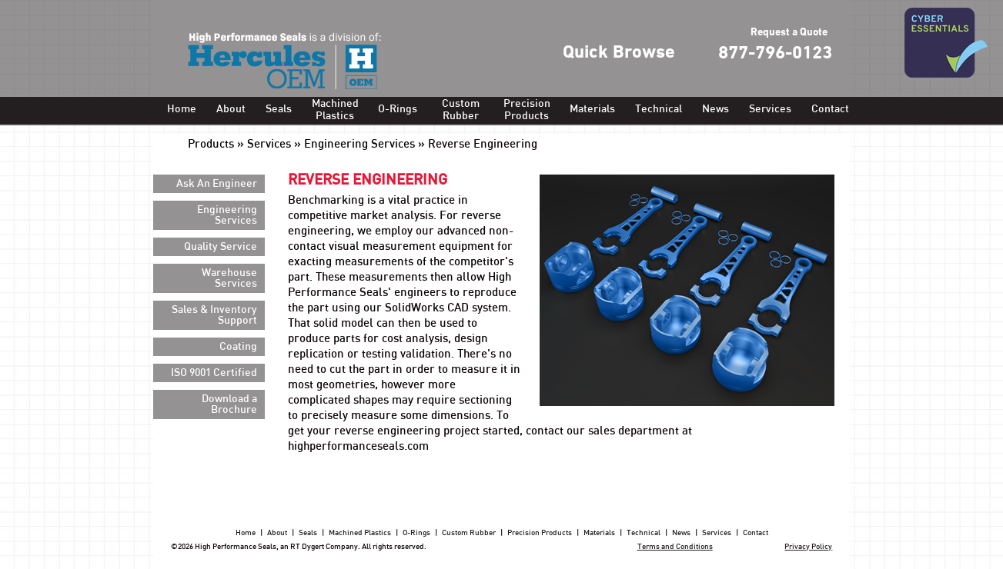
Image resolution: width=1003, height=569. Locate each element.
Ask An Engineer (216, 183)
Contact (830, 109)
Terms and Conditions (675, 547)
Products (211, 144)
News (715, 109)
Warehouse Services (229, 278)
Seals (279, 109)
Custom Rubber (461, 109)
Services (770, 109)
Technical (658, 109)
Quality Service (220, 246)
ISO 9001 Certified (214, 373)
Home (181, 109)
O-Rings (397, 109)
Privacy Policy (808, 547)
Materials (592, 109)
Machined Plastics (335, 109)
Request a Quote (789, 32)
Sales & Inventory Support (214, 315)
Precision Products (526, 109)
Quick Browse (619, 53)
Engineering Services (359, 144)
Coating (238, 346)
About (231, 109)
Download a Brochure (229, 404)
